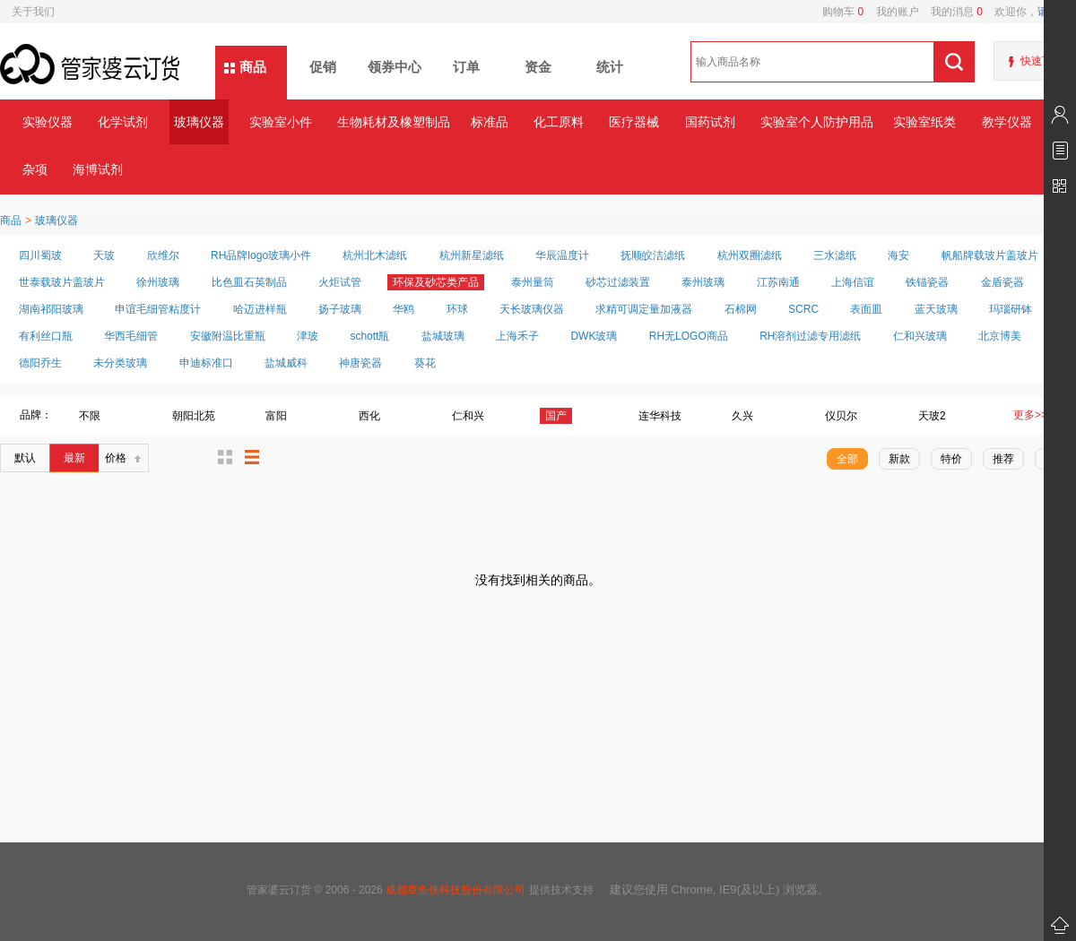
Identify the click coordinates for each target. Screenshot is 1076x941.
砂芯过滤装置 (618, 282)
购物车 (842, 11)
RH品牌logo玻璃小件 (261, 255)
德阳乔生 (40, 363)
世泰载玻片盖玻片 (62, 282)
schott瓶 (369, 336)
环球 (457, 309)
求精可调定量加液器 (643, 309)
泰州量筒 (532, 282)
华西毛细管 (131, 336)
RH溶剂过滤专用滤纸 (810, 336)
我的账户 (890, 11)
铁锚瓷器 (927, 282)
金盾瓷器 (1002, 282)
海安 (898, 255)
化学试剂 (123, 122)
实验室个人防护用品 (816, 122)
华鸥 (403, 309)
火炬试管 (339, 282)
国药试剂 (710, 122)
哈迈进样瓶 (260, 309)
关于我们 (33, 11)
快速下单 (1041, 61)
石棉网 (741, 309)
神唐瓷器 (360, 363)
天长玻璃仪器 (531, 309)
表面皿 (866, 309)
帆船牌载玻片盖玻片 (989, 255)
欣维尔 (163, 255)
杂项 (35, 169)
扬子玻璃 (339, 309)
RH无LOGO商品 (688, 336)
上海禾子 (517, 336)
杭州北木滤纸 (375, 255)
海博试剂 (98, 169)
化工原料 (559, 122)
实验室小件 (280, 122)
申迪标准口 (206, 363)
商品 (252, 66)
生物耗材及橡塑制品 (393, 122)
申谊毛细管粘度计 (158, 309)
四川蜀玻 (40, 255)
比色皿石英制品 (249, 282)
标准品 (489, 122)
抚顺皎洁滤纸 (652, 255)
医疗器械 (634, 122)
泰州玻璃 (703, 282)
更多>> (1030, 415)
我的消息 (951, 11)
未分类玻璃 (120, 363)
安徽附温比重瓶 (227, 336)
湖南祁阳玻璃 (51, 309)
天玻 (104, 255)
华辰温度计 (562, 255)
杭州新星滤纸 (471, 255)
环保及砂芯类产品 (436, 282)
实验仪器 (47, 122)
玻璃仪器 (199, 122)
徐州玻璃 (157, 282)
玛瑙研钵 (1010, 309)
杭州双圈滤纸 (749, 255)
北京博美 (999, 336)
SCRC (803, 309)
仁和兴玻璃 (920, 336)
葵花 (425, 363)
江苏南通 (778, 282)
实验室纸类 (924, 122)
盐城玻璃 (442, 336)
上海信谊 (852, 282)
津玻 (307, 336)
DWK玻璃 (593, 336)
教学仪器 (1007, 122)
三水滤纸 (834, 255)
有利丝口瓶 (46, 336)
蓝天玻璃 (936, 309)
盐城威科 (286, 363)
